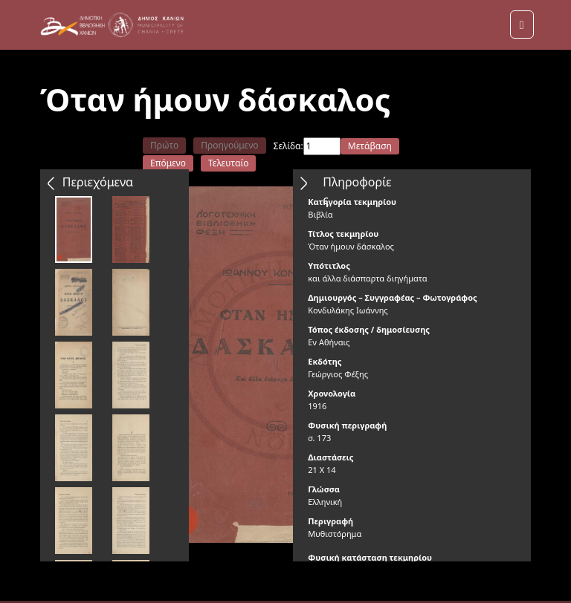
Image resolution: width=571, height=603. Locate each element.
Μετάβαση (370, 146)
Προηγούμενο (229, 145)
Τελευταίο (228, 163)
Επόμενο (168, 163)
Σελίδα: (288, 146)
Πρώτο (164, 145)
